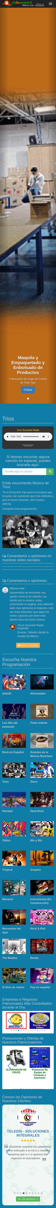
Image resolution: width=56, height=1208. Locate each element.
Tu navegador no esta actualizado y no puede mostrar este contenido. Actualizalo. (28, 437)
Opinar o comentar (28, 645)
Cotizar (28, 389)
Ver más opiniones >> (28, 1199)
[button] (4, 205)
